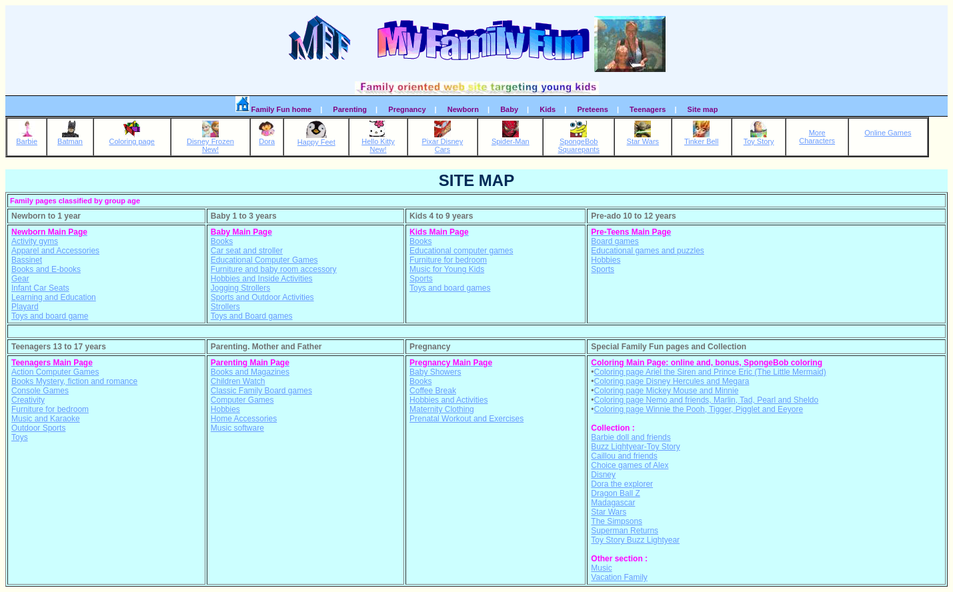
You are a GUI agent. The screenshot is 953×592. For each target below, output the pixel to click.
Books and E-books (46, 269)
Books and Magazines (250, 372)
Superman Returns (624, 530)
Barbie (26, 138)
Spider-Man (511, 138)
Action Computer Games (55, 372)
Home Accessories (244, 418)
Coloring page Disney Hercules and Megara (672, 381)
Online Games (887, 133)
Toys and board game (49, 316)
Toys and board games (449, 288)
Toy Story (759, 138)
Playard (25, 306)
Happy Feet (316, 138)
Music (601, 568)
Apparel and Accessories (55, 250)
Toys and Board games (252, 316)
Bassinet (26, 260)
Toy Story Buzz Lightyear (635, 540)
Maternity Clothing (441, 409)
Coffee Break (432, 390)
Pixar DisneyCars (442, 142)
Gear (20, 278)
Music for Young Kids (446, 269)
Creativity (28, 400)
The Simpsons (616, 521)
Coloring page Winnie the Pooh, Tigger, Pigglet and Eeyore (699, 409)
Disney (603, 474)
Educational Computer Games (264, 260)
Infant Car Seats (40, 288)
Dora (267, 138)
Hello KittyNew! (378, 142)
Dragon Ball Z (615, 493)
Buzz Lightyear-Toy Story (635, 446)
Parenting (350, 109)
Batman (70, 138)
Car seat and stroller (247, 250)
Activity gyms (34, 241)
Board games (614, 241)
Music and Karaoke (45, 418)
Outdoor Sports (38, 428)
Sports (421, 278)
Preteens (592, 109)
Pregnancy (406, 109)
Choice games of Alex (629, 465)
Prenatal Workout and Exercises (466, 418)
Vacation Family (619, 577)
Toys (19, 437)
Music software (237, 428)
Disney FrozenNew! (210, 142)
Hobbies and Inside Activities (262, 278)
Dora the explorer (622, 484)
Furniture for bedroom (448, 260)
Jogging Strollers (240, 288)
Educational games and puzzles (647, 250)
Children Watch (238, 381)
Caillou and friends (624, 456)
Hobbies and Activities (448, 400)
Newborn (463, 109)
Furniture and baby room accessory (274, 269)
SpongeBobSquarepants (579, 142)
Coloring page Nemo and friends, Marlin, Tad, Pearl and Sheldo (706, 400)
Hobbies (605, 260)
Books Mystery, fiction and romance (74, 381)
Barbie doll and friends (630, 437)
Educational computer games (461, 250)
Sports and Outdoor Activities (262, 297)
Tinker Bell (701, 138)
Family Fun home (273, 107)
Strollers (225, 306)
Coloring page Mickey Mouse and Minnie (666, 390)
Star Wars (643, 138)
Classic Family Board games (261, 390)
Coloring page (132, 138)
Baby (509, 109)
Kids (548, 109)
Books (222, 241)
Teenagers (648, 109)
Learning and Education (53, 297)
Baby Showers (435, 372)
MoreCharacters (817, 137)
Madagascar (613, 502)
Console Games (40, 390)
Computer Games (242, 400)
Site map (703, 109)
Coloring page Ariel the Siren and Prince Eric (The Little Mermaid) (710, 372)
